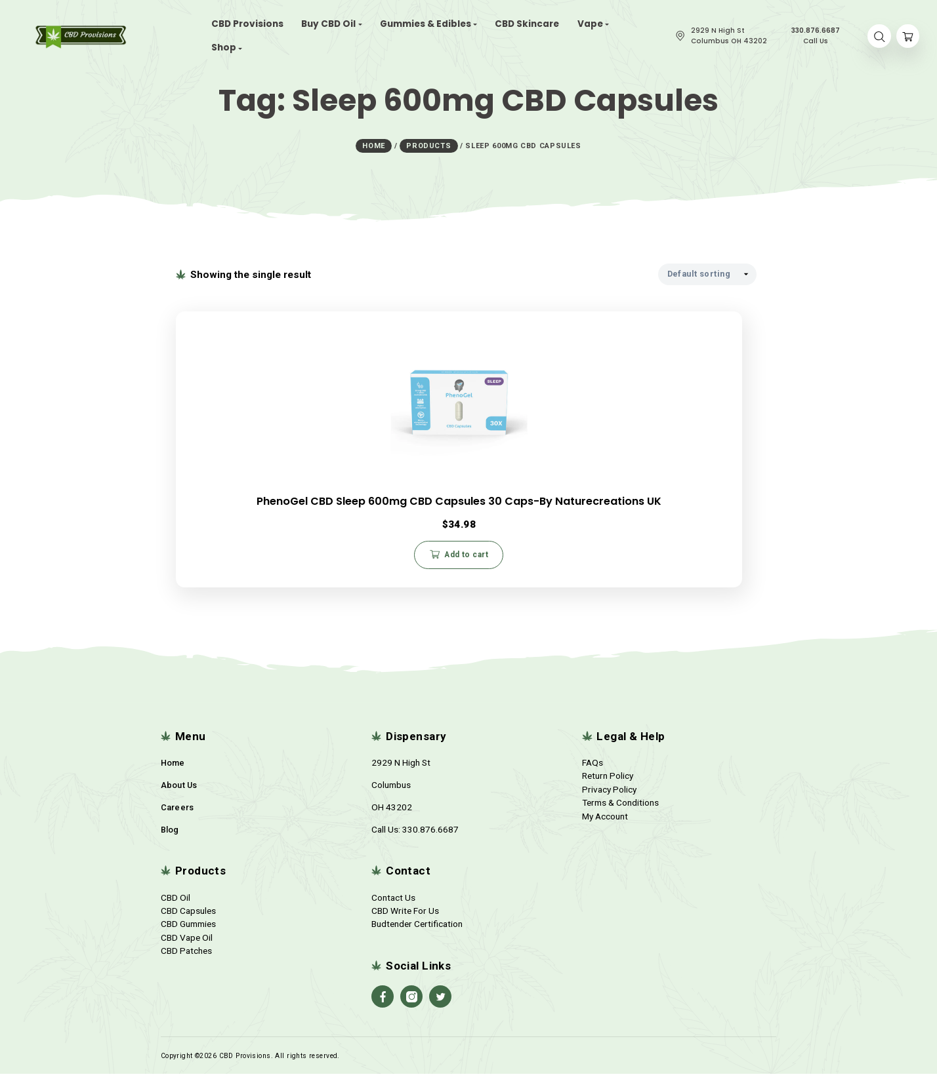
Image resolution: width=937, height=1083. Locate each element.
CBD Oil (175, 906)
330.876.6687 (430, 838)
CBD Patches (186, 960)
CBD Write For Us (405, 920)
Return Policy (607, 784)
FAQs (592, 771)
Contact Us (393, 906)
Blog (170, 839)
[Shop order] (707, 270)
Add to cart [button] (273, 555)
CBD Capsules (188, 920)
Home (173, 772)
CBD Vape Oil (187, 946)
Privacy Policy (609, 798)
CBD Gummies (188, 933)
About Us (179, 794)
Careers (177, 816)
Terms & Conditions (620, 811)
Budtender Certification (417, 933)
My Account (605, 825)
